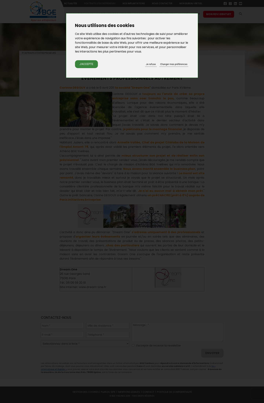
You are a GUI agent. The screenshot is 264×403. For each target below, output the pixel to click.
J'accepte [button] (86, 64)
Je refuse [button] (151, 64)
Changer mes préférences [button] (173, 64)
